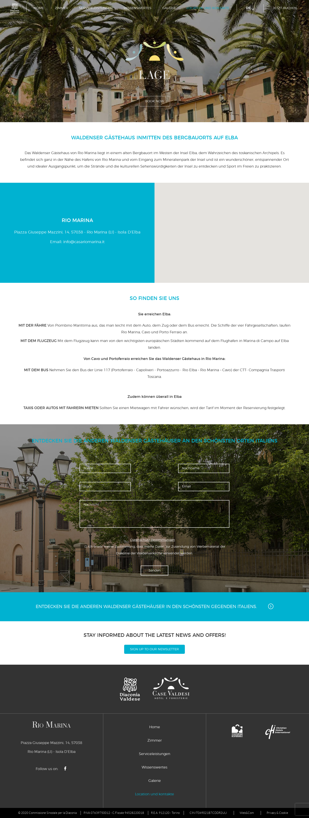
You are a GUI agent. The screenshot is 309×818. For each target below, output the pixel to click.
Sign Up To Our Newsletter (154, 649)
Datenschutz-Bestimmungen (152, 540)
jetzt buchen (285, 8)
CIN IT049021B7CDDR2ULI (208, 812)
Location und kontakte (208, 8)
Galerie (169, 8)
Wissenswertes (137, 8)
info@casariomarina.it (84, 242)
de (250, 8)
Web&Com (247, 812)
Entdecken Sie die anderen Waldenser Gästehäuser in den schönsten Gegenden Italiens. (155, 606)
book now (154, 101)
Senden (155, 570)
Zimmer (61, 8)
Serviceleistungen (96, 8)
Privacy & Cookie (277, 812)
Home (39, 8)
